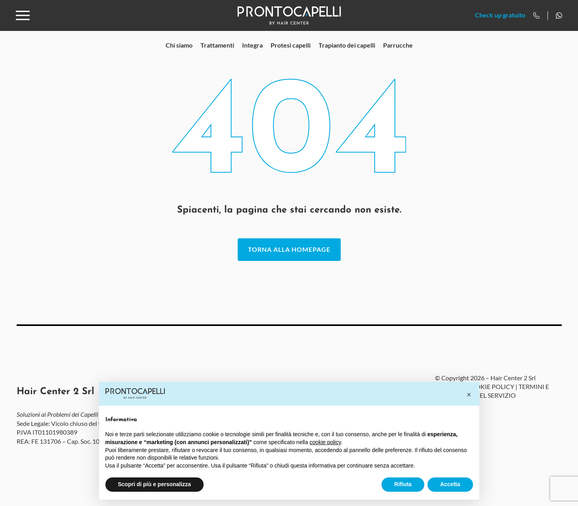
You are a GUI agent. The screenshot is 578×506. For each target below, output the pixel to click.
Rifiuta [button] (403, 484)
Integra (252, 57)
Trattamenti (217, 57)
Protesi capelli (291, 57)
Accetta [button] (450, 484)
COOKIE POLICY (490, 399)
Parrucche (398, 57)
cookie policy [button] (325, 442)
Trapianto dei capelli (347, 57)
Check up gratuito (500, 21)
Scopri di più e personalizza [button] (154, 484)
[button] (469, 394)
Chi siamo (179, 57)
